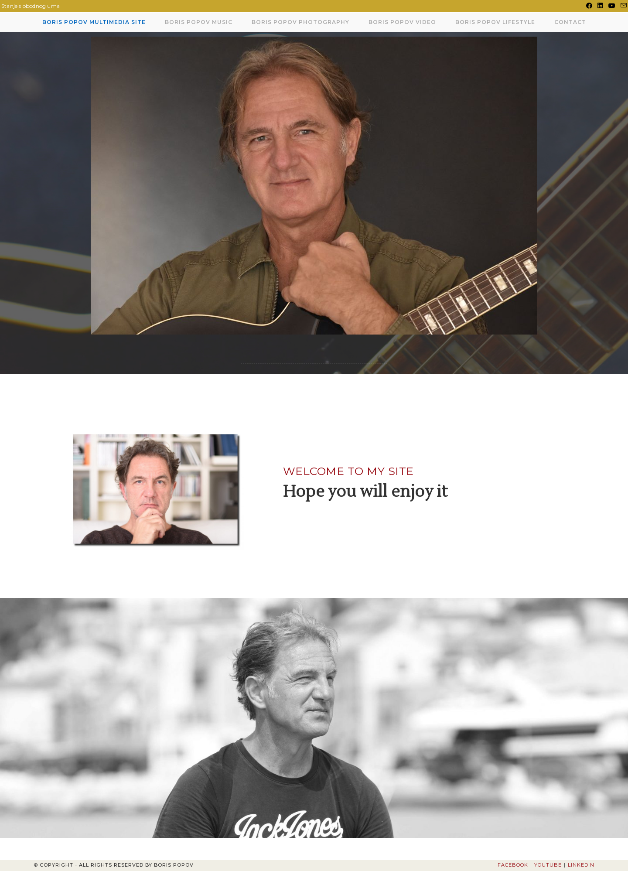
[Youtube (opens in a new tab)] (612, 6)
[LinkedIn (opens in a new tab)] (600, 6)
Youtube (548, 865)
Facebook (513, 865)
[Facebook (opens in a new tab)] (589, 6)
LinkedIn (581, 865)
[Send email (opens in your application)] (622, 6)
